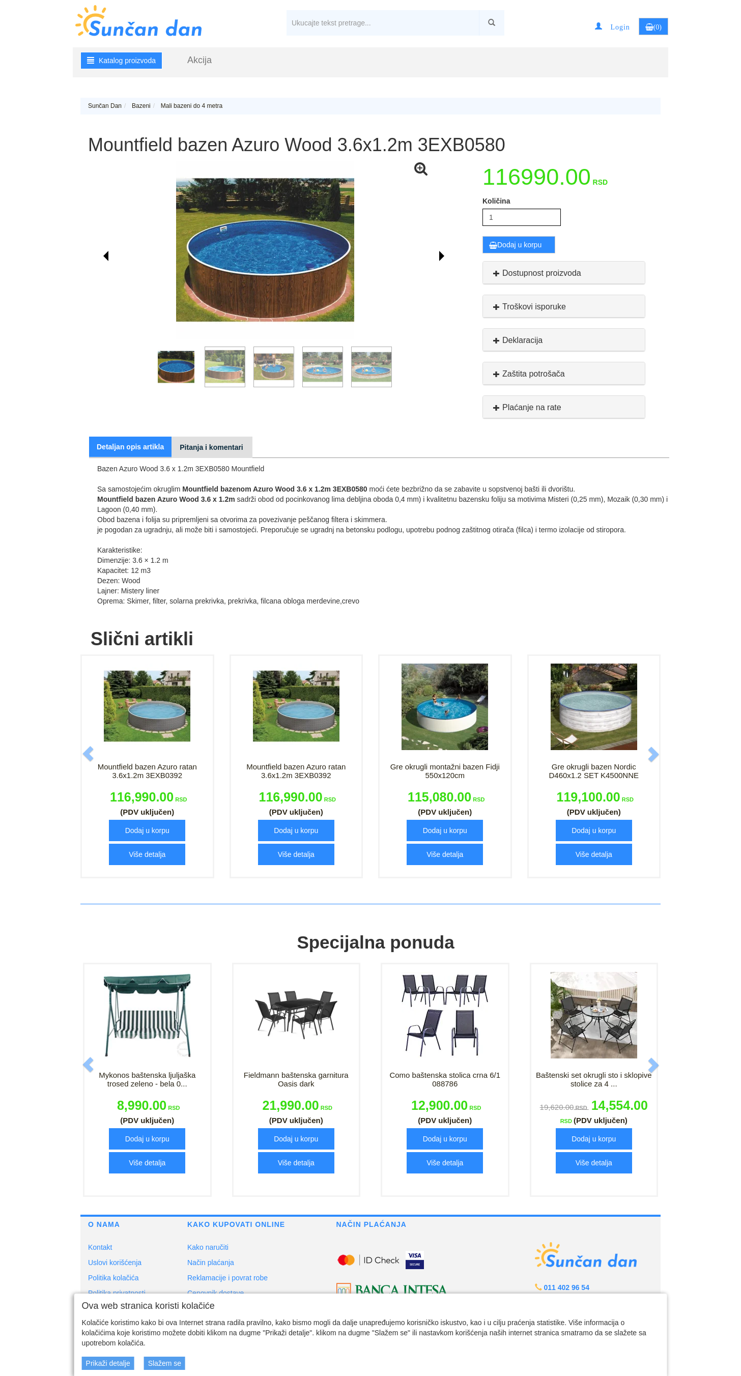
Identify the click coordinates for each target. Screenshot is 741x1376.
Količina (496, 201)
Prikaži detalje (108, 1363)
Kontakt (100, 1247)
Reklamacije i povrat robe (227, 1278)
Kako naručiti (208, 1247)
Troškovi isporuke (528, 306)
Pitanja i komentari (211, 447)
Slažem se (164, 1363)
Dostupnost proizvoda (536, 273)
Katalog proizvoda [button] (121, 60)
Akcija (199, 60)
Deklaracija (517, 340)
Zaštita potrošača (528, 373)
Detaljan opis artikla (130, 447)
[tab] (564, 273)
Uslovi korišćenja (114, 1262)
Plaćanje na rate (526, 407)
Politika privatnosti (117, 1293)
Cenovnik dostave (215, 1293)
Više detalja (147, 854)
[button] (612, 26)
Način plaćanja (210, 1262)
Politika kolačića (113, 1278)
